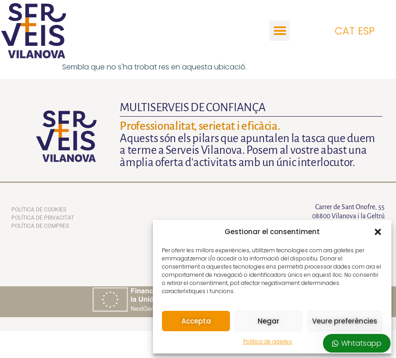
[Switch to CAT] (346, 30)
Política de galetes (267, 341)
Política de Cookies (38, 209)
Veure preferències (344, 321)
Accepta (196, 321)
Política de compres (40, 226)
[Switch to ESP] (368, 30)
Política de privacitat (42, 218)
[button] (377, 231)
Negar (268, 321)
